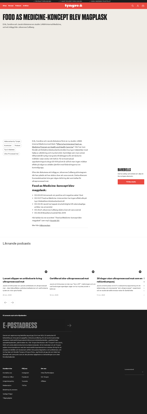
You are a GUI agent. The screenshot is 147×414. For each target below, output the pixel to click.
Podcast (18, 6)
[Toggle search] (132, 6)
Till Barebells (131, 182)
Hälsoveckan (44, 225)
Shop (4, 6)
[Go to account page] (137, 5)
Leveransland (129, 369)
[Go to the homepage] (73, 5)
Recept (10, 6)
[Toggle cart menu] (143, 6)
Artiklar (26, 6)
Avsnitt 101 (54, 220)
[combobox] (134, 372)
